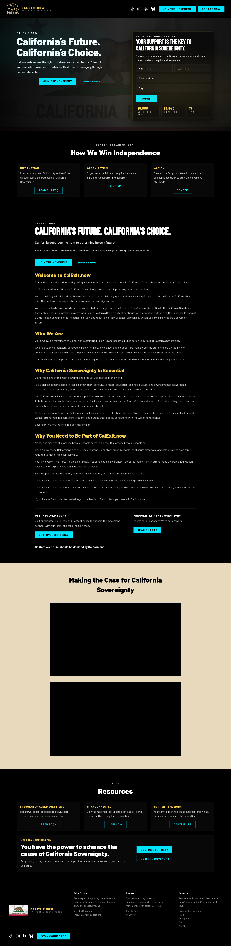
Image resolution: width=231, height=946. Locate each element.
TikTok (181, 914)
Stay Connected (53, 936)
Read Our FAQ (48, 190)
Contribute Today (154, 849)
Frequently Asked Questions (87, 914)
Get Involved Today (53, 534)
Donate (182, 190)
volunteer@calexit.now (189, 910)
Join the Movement (177, 8)
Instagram (183, 918)
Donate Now (211, 8)
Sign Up (115, 185)
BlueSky (182, 926)
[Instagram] (139, 9)
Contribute (182, 824)
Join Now (115, 824)
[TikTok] (132, 9)
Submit (146, 98)
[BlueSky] (153, 9)
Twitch (181, 922)
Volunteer (130, 914)
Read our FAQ (147, 529)
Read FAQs (48, 824)
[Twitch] (146, 9)
